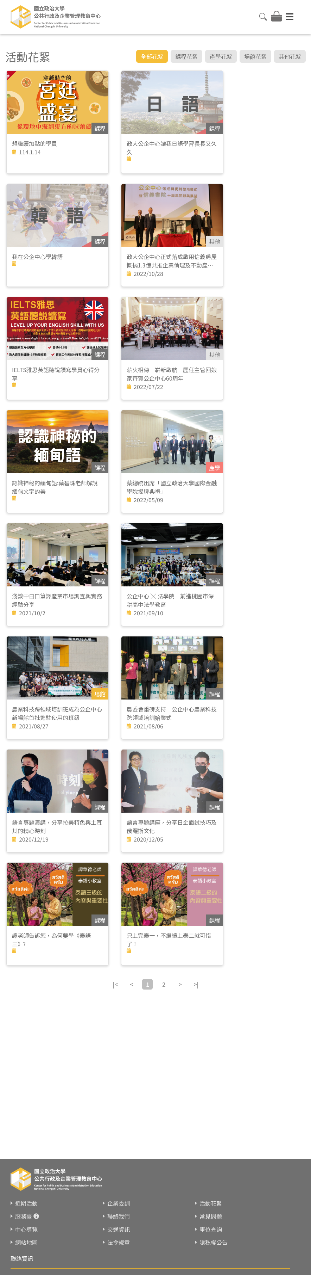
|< (115, 984)
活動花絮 (210, 1203)
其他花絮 (290, 56)
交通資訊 (118, 1229)
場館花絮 (255, 56)
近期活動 (26, 1203)
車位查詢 (210, 1229)
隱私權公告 (213, 1242)
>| (195, 984)
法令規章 (118, 1242)
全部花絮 (152, 56)
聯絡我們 (118, 1216)
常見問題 (210, 1216)
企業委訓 (118, 1203)
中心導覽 (26, 1229)
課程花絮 (186, 56)
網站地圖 (26, 1242)
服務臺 (23, 1216)
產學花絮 (221, 56)
